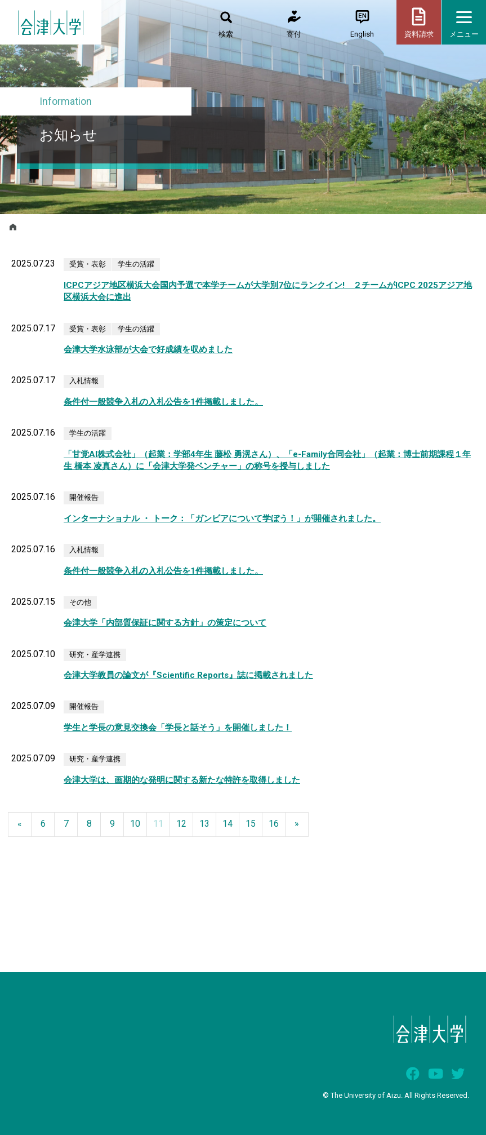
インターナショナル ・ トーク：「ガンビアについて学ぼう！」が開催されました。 (222, 518)
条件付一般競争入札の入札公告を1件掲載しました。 (163, 402)
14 (227, 823)
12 (181, 823)
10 (135, 823)
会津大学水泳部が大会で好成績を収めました (148, 349)
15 (251, 823)
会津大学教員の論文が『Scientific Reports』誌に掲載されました (188, 675)
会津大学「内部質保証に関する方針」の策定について (165, 623)
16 (274, 823)
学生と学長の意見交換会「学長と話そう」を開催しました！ (178, 727)
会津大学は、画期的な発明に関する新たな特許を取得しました (182, 780)
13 (204, 823)
